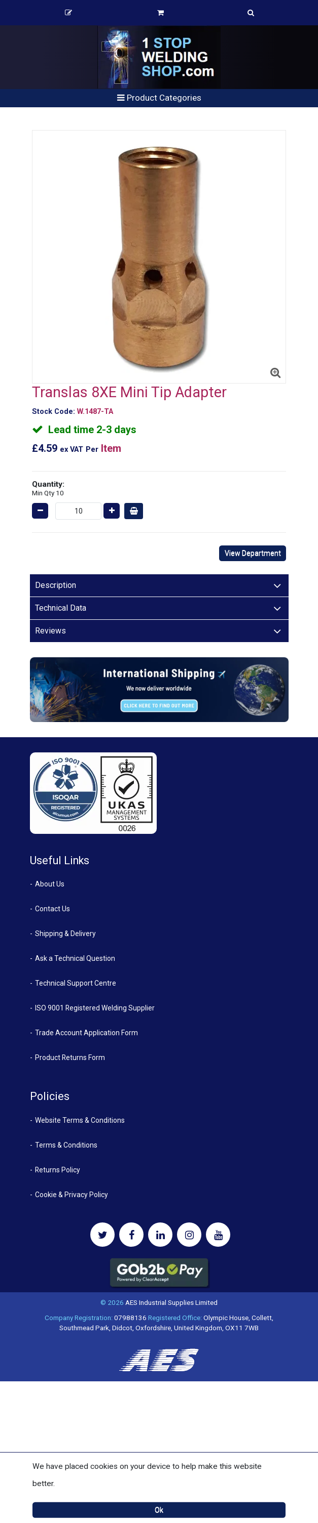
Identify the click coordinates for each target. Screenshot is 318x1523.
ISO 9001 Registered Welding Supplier (95, 1008)
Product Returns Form (70, 1057)
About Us (49, 884)
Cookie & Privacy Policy (71, 1195)
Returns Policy (57, 1170)
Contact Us (52, 909)
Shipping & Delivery (65, 933)
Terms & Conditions (66, 1145)
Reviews (50, 631)
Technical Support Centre (75, 983)
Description (55, 585)
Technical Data (60, 608)
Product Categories (159, 98)
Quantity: (48, 488)
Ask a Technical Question (75, 958)
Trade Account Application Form (86, 1033)
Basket (160, 12)
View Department (253, 553)
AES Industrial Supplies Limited (171, 1302)
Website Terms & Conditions (80, 1120)
